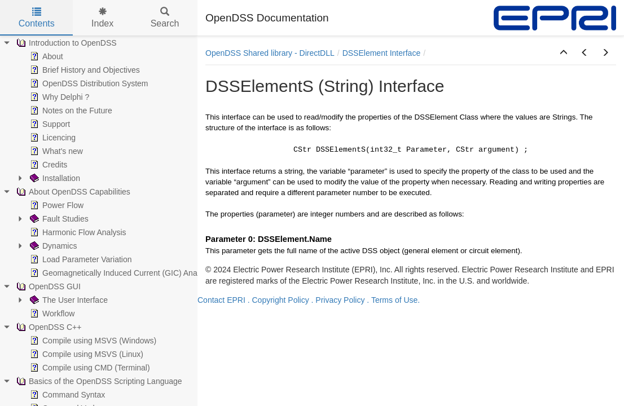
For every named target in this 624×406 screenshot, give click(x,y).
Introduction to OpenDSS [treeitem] (65, 43)
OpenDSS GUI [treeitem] (47, 286)
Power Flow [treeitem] (56, 205)
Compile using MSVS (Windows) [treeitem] (92, 340)
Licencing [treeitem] (52, 137)
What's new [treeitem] (55, 151)
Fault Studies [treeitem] (58, 219)
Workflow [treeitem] (51, 313)
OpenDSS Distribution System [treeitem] (88, 83)
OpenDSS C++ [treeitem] (47, 327)
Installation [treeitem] (54, 178)
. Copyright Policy (278, 299)
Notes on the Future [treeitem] (70, 110)
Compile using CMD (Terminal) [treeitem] (89, 367)
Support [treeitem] (49, 124)
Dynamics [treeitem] (52, 246)
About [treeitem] (45, 56)
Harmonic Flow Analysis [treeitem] (77, 232)
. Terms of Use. (393, 299)
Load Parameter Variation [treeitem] (80, 259)
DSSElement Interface (381, 53)
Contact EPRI (221, 299)
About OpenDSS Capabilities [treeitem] (72, 191)
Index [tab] (102, 17)
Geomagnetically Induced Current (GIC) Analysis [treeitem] (120, 273)
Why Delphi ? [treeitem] (58, 97)
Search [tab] (165, 17)
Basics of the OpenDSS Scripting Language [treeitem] (98, 381)
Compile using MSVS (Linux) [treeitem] (85, 354)
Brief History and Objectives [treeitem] (84, 70)
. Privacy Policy (338, 299)
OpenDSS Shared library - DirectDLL (270, 53)
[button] (563, 53)
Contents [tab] (37, 17)
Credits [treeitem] (47, 164)
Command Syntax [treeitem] (66, 394)
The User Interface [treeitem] (68, 300)
